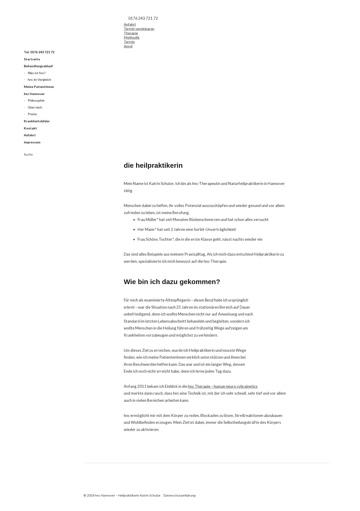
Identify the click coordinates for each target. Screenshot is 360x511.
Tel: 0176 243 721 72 (39, 52)
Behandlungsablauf (38, 66)
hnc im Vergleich (39, 79)
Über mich (35, 107)
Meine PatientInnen (39, 87)
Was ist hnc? (37, 73)
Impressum (32, 142)
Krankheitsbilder (37, 121)
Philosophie (36, 100)
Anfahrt (30, 135)
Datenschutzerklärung (179, 495)
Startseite (32, 59)
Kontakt (30, 128)
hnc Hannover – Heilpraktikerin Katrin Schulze (47, 28)
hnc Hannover (34, 94)
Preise (32, 114)
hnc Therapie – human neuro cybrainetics (223, 386)
